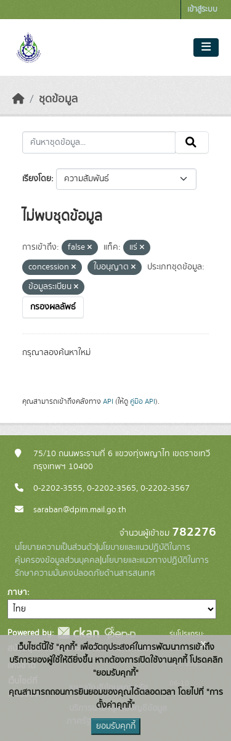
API (108, 401)
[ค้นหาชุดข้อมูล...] (99, 142)
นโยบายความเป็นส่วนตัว (55, 547)
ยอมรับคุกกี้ (116, 726)
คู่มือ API (142, 401)
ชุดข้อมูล (58, 99)
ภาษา (17, 592)
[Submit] (192, 142)
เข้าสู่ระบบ (202, 9)
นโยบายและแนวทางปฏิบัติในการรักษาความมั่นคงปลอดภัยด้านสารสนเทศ (112, 566)
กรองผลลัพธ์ (53, 307)
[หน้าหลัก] (18, 99)
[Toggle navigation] (206, 47)
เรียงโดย (36, 179)
